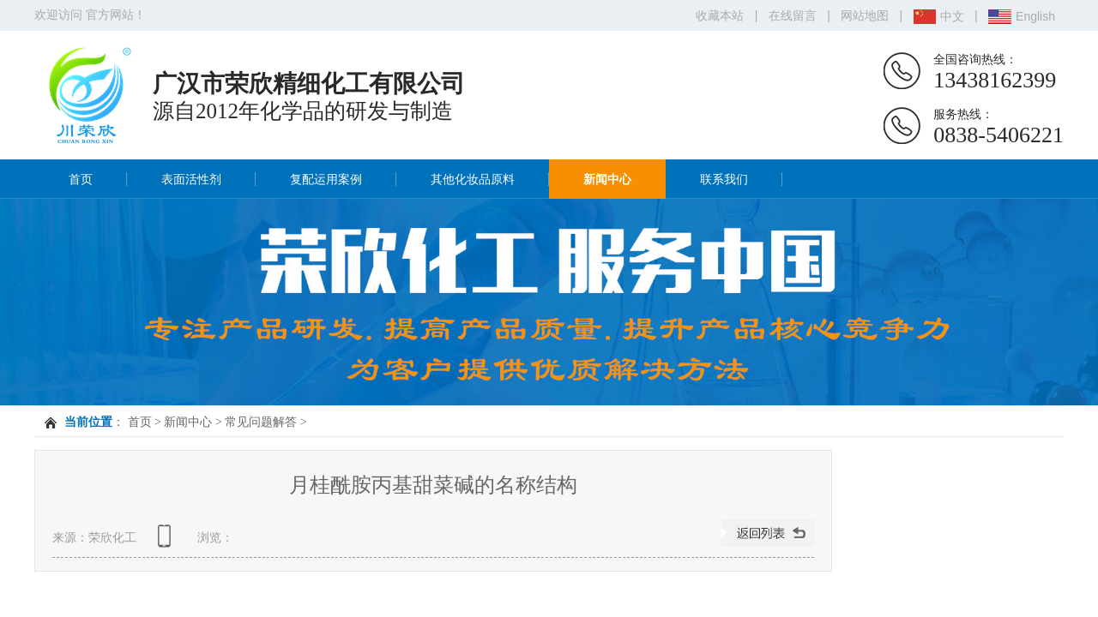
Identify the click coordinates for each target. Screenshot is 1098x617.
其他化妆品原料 (473, 179)
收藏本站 (720, 15)
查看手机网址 (167, 542)
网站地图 (865, 15)
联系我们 (724, 179)
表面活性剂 (191, 179)
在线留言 (793, 15)
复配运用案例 (326, 179)
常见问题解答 (261, 422)
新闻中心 (607, 179)
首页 (81, 179)
